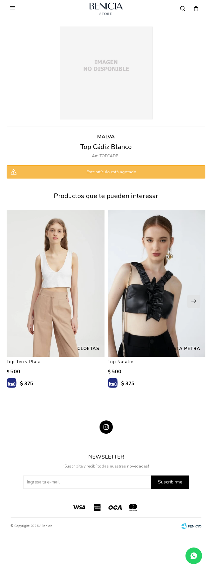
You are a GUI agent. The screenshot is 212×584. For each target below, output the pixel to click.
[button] (193, 301)
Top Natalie (120, 362)
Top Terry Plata (24, 362)
